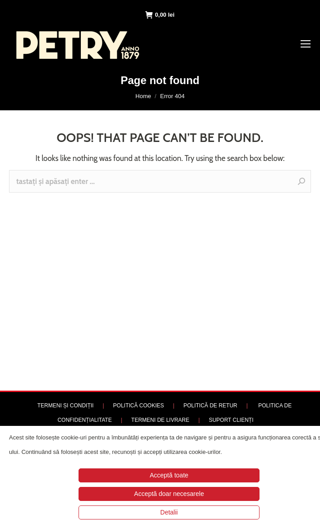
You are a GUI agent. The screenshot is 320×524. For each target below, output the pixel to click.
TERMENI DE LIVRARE (160, 420)
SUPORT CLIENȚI (231, 420)
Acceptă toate (169, 475)
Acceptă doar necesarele (169, 493)
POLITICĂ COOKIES (138, 405)
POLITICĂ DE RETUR (210, 405)
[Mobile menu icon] (305, 43)
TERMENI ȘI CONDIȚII (65, 405)
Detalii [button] (169, 512)
